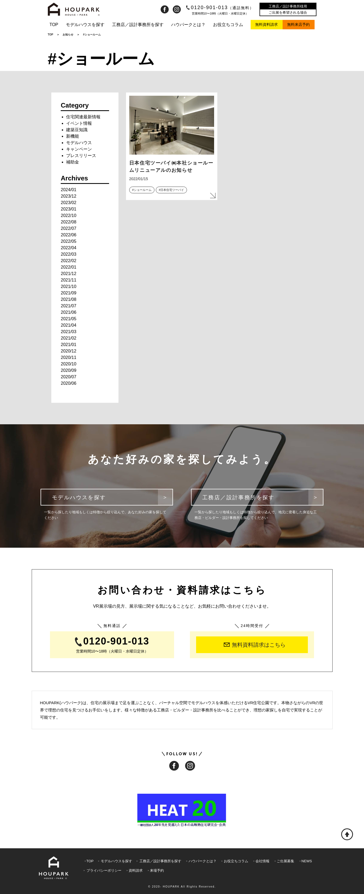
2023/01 (68, 209)
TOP (53, 24)
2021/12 (68, 273)
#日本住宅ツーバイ (171, 189)
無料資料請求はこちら (255, 645)
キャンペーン (79, 149)
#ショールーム (142, 189)
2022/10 (68, 215)
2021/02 (68, 338)
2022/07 (68, 228)
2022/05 (68, 241)
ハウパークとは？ (188, 24)
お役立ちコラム (228, 24)
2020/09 (68, 370)
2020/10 (68, 364)
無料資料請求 (266, 24)
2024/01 (68, 189)
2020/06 (68, 383)
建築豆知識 (77, 129)
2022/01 (68, 267)
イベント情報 (79, 123)
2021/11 (68, 280)
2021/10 (68, 286)
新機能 (72, 136)
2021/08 (68, 299)
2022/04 (68, 247)
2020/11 (68, 357)
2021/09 (68, 293)
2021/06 (68, 312)
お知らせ (68, 34)
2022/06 (68, 235)
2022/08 (68, 222)
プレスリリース (81, 155)
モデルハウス (79, 142)
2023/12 (68, 196)
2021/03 (68, 331)
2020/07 (68, 377)
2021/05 (68, 318)
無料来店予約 (298, 24)
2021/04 (68, 325)
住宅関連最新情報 (83, 117)
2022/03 (68, 254)
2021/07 (68, 306)
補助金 (72, 162)
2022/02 (68, 260)
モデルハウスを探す (85, 24)
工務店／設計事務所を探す (138, 24)
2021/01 (68, 344)
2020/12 (68, 351)
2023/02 (68, 202)
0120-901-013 (220, 7)
